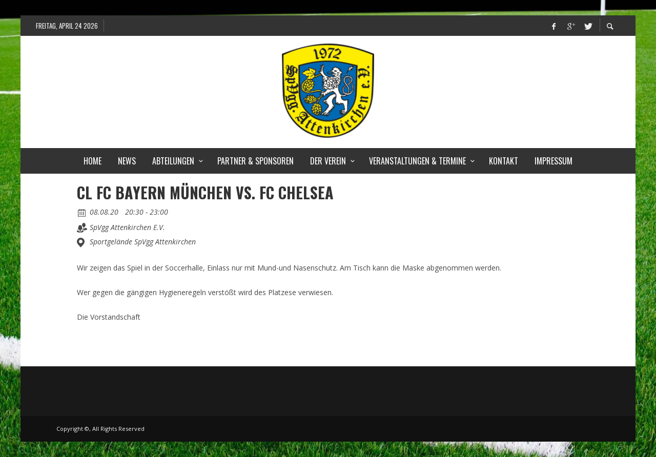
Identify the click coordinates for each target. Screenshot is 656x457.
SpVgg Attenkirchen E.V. (127, 227)
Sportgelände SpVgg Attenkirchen (143, 241)
